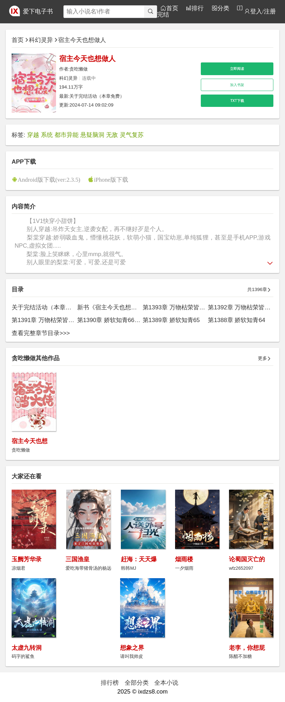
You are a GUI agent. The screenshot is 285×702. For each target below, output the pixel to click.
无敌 (112, 135)
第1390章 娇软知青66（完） (115, 320)
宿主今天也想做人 (82, 40)
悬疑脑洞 (92, 135)
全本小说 (166, 682)
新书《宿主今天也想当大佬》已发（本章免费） (140, 307)
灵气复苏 (132, 135)
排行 (198, 8)
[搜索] (150, 12)
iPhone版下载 (111, 179)
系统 (47, 135)
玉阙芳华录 (27, 559)
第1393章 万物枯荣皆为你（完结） (189, 307)
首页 (172, 8)
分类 (223, 8)
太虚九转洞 (27, 647)
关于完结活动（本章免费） (96, 96)
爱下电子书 (38, 11)
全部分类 (137, 682)
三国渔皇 (77, 559)
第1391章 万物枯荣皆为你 (46, 320)
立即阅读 (237, 69)
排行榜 (110, 682)
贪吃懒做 (78, 69)
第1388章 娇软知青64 (236, 320)
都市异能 (67, 135)
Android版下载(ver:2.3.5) (49, 179)
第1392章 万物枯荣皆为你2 (244, 307)
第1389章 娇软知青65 (171, 320)
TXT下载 (237, 101)
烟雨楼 (184, 559)
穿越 (33, 135)
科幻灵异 (41, 40)
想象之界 (132, 647)
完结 (163, 14)
